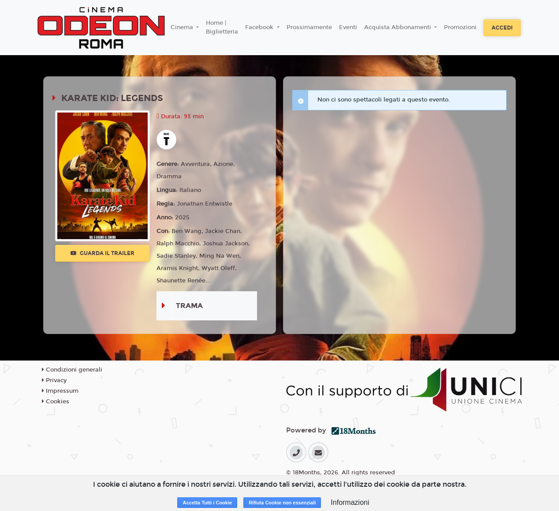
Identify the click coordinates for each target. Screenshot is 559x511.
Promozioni (460, 27)
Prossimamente (309, 27)
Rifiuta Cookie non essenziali (282, 502)
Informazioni (350, 502)
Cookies (55, 401)
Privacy (54, 380)
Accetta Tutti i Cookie (207, 502)
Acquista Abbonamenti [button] (398, 27)
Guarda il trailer (102, 253)
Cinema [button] (183, 27)
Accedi (502, 28)
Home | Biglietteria (222, 27)
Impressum (60, 391)
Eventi (348, 27)
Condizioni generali (72, 369)
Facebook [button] (260, 27)
